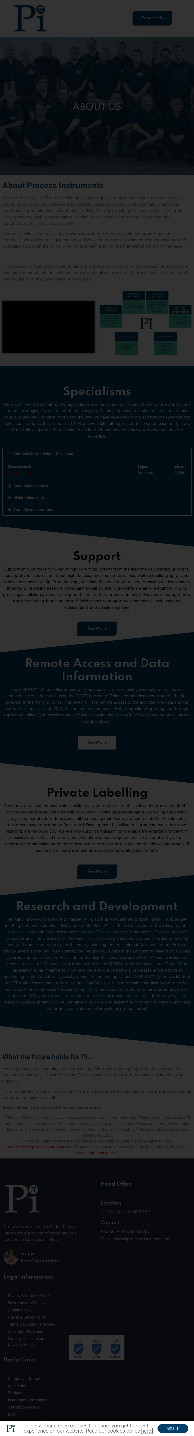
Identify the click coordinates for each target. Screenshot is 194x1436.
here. (146, 1433)
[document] (97, 718)
